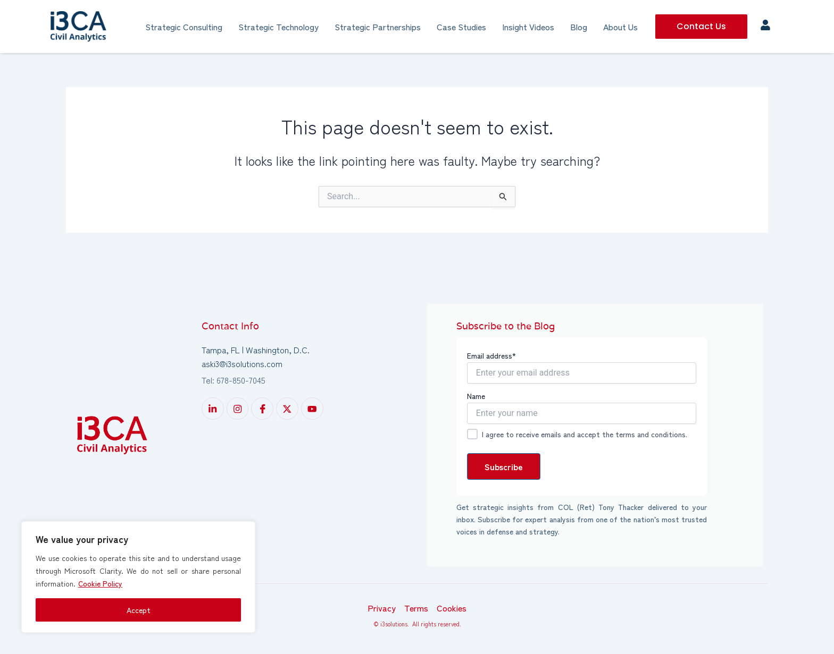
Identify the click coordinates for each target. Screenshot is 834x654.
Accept (139, 610)
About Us (620, 26)
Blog (578, 26)
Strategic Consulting (183, 26)
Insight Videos (528, 26)
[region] (138, 577)
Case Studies (461, 26)
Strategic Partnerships (378, 26)
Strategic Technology (278, 26)
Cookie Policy (100, 583)
